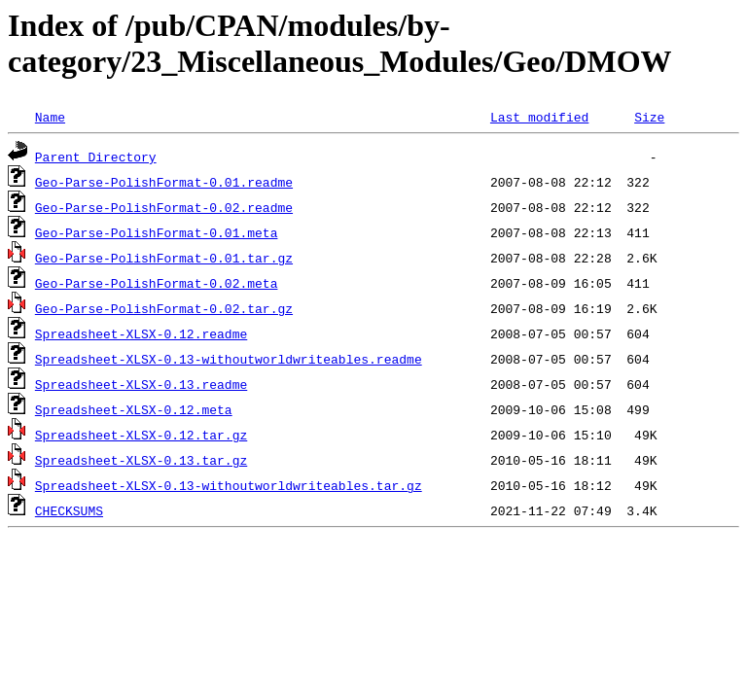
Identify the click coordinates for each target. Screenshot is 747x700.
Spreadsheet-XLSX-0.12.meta (133, 409)
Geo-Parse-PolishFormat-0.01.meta (156, 232)
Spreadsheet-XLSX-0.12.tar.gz (141, 434)
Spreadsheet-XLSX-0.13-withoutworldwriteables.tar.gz (228, 485)
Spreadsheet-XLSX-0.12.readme (141, 333)
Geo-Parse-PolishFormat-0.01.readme (164, 182)
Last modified (539, 116)
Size (649, 116)
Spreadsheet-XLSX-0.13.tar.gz (141, 460)
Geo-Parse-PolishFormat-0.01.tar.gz (164, 257)
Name (50, 116)
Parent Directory (96, 156)
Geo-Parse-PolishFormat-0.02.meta (156, 283)
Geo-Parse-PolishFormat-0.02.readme (164, 207)
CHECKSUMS (69, 510)
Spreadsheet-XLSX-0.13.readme (141, 384)
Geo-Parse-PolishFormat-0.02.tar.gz (164, 308)
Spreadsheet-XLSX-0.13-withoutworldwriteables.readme (228, 359)
